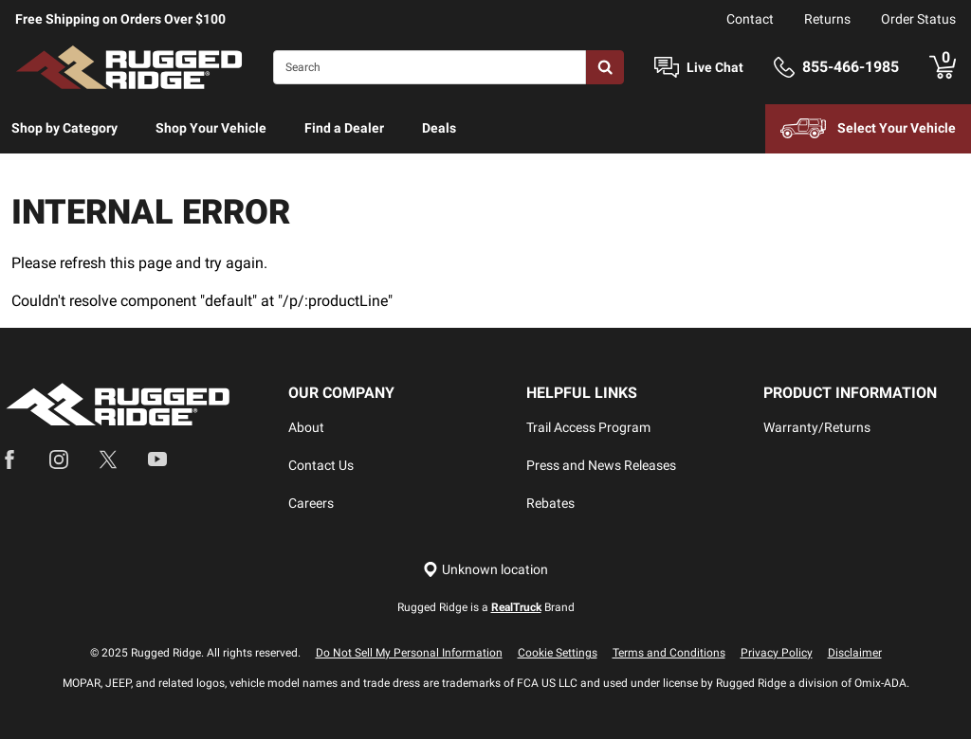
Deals (439, 127)
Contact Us (321, 465)
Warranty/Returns (816, 427)
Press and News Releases (601, 465)
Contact (750, 19)
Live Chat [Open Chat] (715, 67)
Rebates (550, 503)
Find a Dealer (344, 127)
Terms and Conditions (669, 652)
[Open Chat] (666, 68)
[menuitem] (64, 128)
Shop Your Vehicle (211, 127)
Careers (311, 503)
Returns (827, 19)
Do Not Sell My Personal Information (409, 652)
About (306, 427)
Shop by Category (64, 127)
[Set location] (485, 570)
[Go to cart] (942, 67)
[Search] (429, 67)
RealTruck (516, 607)
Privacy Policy (777, 652)
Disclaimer (855, 652)
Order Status (918, 19)
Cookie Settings (557, 652)
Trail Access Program (588, 427)
